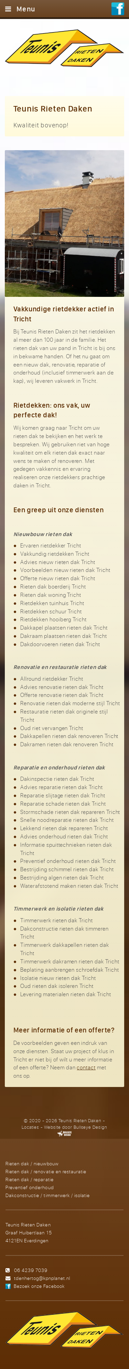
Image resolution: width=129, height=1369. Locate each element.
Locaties (30, 1127)
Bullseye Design (90, 1127)
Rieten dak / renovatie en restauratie (46, 1171)
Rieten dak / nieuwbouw (32, 1163)
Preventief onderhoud (30, 1187)
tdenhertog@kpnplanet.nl (42, 1278)
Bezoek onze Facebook (39, 1286)
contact (86, 1067)
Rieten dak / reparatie (29, 1179)
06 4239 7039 (30, 1270)
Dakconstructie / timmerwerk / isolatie (47, 1195)
